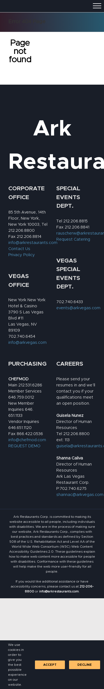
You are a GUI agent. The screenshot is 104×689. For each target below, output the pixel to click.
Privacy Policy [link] (21, 255)
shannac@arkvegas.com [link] (79, 495)
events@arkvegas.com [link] (78, 308)
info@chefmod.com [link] (27, 440)
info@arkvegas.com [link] (27, 342)
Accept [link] (50, 664)
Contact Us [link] (19, 249)
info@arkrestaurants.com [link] (32, 243)
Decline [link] (84, 664)
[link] (59, 591)
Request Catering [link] (73, 239)
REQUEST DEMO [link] (24, 446)
